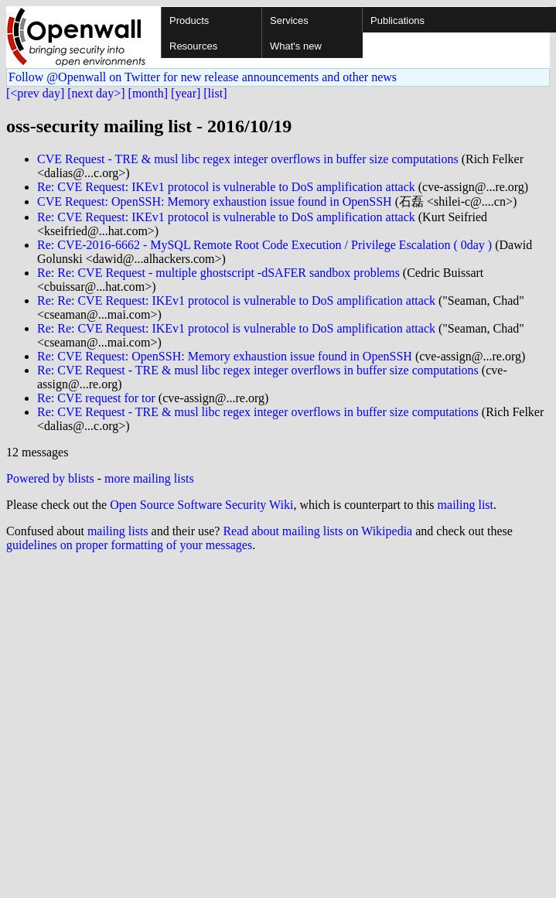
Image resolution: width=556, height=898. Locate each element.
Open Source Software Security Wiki (201, 504)
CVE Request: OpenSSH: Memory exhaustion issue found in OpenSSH (214, 201)
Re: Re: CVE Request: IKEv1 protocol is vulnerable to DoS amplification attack (236, 300)
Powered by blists (50, 478)
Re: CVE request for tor (96, 398)
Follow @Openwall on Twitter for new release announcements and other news (203, 77)
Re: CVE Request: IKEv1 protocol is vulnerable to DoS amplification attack (226, 186)
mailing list (465, 504)
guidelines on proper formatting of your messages (129, 544)
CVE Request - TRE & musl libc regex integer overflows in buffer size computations (248, 159)
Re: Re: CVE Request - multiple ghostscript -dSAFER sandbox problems (218, 272)
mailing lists (117, 531)
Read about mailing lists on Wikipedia (317, 531)
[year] (185, 93)
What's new (296, 46)
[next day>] (96, 93)
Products (189, 20)
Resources (193, 46)
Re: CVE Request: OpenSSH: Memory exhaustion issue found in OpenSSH (224, 356)
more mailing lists (149, 478)
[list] (215, 93)
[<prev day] (35, 93)
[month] (148, 93)
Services (289, 20)
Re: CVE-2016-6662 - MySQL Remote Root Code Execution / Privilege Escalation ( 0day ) (264, 244)
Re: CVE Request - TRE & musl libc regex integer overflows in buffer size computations (258, 370)
